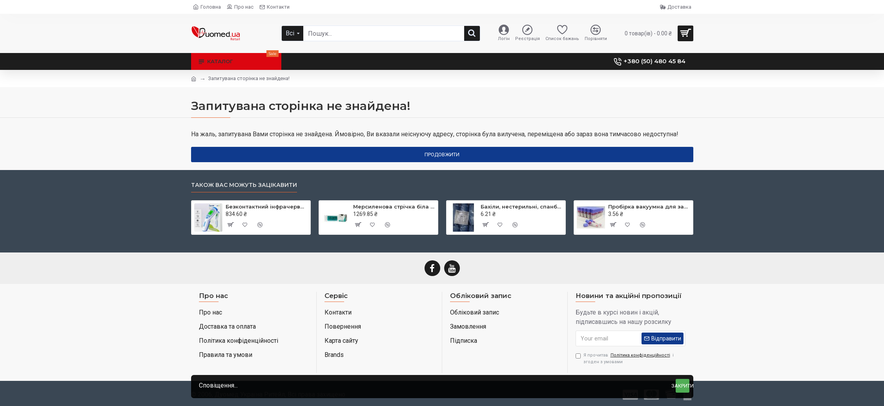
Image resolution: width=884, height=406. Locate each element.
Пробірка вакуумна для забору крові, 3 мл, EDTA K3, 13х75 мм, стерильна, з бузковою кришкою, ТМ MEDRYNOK (649, 206)
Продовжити (442, 154)
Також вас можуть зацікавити (244, 185)
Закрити (682, 386)
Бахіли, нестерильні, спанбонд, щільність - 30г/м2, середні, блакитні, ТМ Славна (522, 206)
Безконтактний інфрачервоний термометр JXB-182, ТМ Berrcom (267, 206)
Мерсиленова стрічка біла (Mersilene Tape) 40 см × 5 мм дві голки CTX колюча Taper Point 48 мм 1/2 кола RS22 (394, 206)
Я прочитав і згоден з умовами (625, 358)
